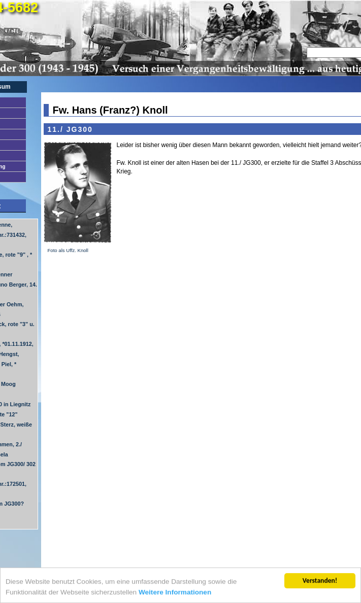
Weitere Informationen (175, 592)
